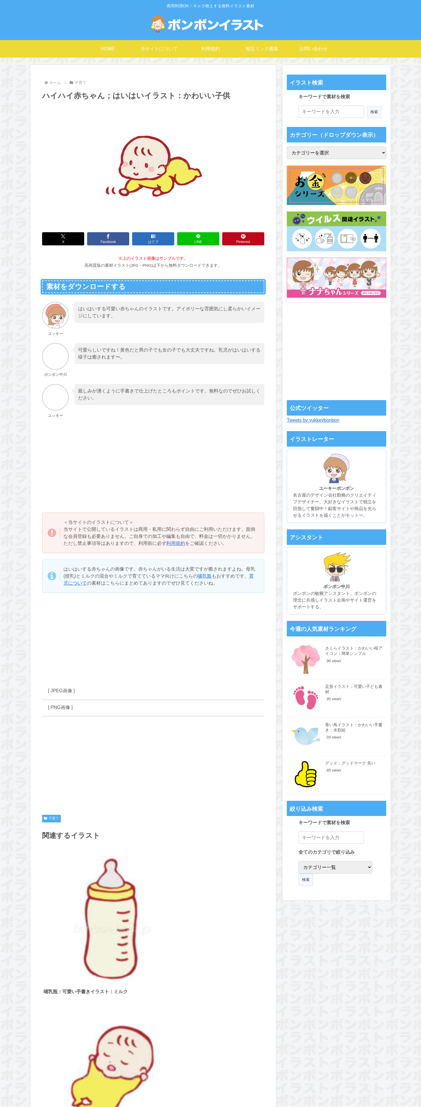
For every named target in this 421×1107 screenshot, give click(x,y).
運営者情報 (235, 1091)
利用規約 (175, 543)
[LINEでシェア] (198, 238)
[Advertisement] (153, 466)
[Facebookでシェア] (108, 238)
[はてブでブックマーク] (153, 238)
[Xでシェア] (63, 238)
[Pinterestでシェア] (243, 238)
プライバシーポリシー (290, 1091)
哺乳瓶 (205, 576)
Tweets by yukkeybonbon (313, 420)
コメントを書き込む (153, 1043)
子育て (51, 818)
